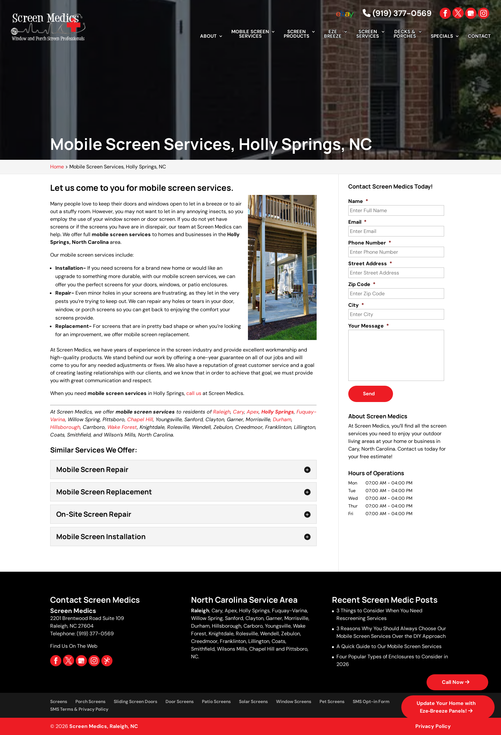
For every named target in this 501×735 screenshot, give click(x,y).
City (356, 305)
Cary (238, 411)
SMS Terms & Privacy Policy (79, 709)
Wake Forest (122, 427)
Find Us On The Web (73, 646)
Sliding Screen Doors (135, 701)
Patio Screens (216, 701)
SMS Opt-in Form (371, 701)
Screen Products (296, 34)
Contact (479, 36)
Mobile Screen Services (250, 34)
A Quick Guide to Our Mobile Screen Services (389, 646)
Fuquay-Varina (289, 610)
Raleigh (221, 411)
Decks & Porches (405, 34)
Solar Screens (253, 701)
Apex (253, 411)
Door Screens (180, 701)
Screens (58, 701)
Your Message (368, 326)
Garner (274, 618)
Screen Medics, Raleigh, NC (103, 726)
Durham (282, 419)
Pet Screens (332, 701)
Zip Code (361, 284)
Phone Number (369, 243)
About (208, 36)
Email (357, 222)
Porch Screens (90, 701)
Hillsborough (65, 427)
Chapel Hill (140, 419)
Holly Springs (277, 411)
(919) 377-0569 (397, 13)
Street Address (370, 263)
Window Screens (293, 701)
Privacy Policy (433, 726)
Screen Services (367, 34)
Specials (442, 36)
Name (358, 201)
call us (193, 393)
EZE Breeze (333, 34)
